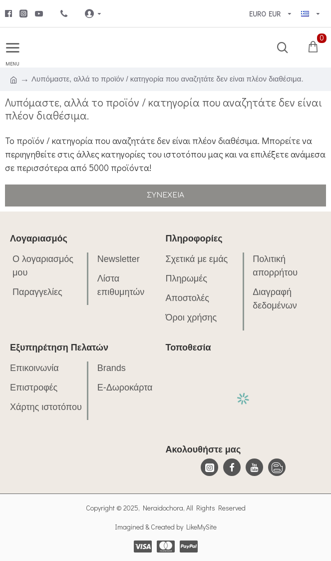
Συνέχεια (165, 195)
